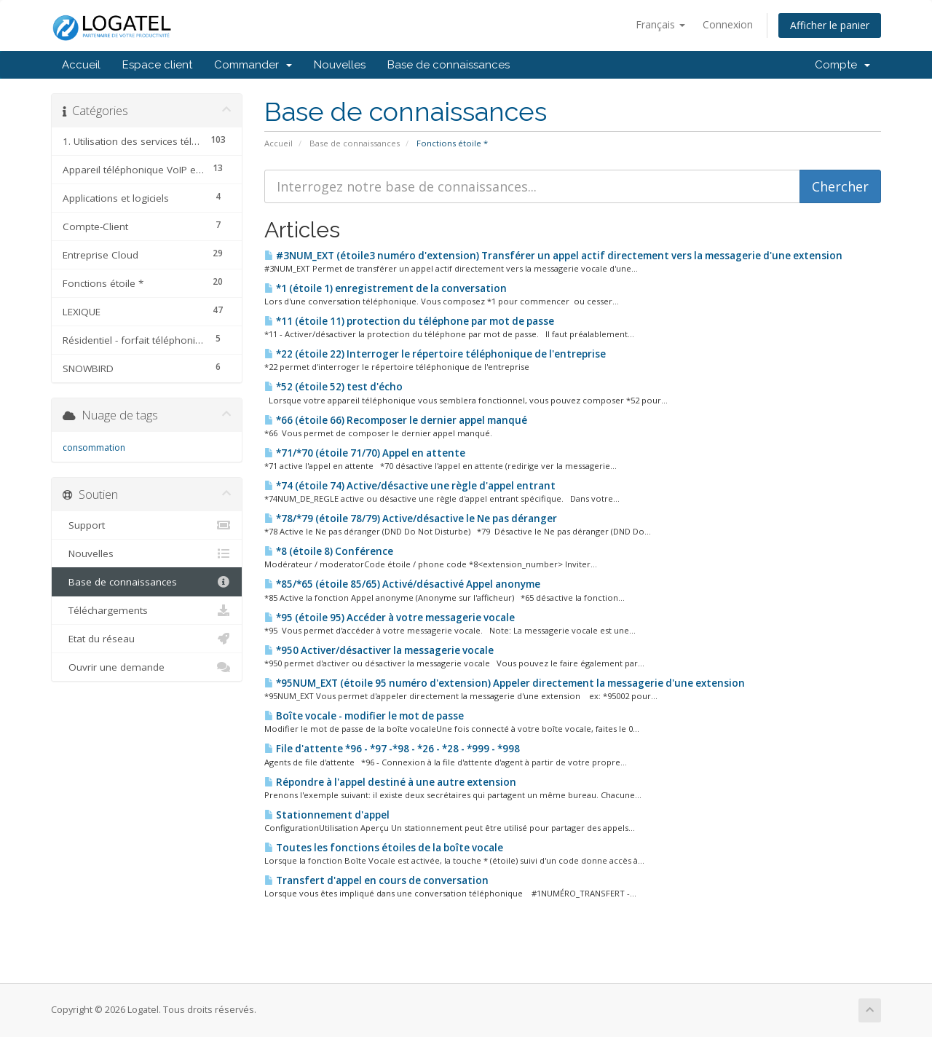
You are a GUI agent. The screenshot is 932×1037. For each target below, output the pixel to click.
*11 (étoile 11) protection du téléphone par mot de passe (409, 321)
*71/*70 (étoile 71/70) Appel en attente (364, 453)
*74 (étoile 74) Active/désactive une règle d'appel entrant (410, 485)
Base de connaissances (448, 64)
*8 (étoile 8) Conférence (328, 551)
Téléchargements (147, 610)
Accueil (81, 64)
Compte (842, 64)
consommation (94, 447)
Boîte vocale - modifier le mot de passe (364, 715)
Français (660, 24)
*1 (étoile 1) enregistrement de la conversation (385, 288)
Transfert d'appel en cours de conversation (376, 880)
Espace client (157, 64)
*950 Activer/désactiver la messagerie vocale (379, 650)
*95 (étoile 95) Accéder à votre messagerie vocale (389, 617)
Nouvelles (340, 64)
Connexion (728, 24)
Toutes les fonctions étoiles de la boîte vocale (383, 847)
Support (147, 525)
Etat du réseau (147, 638)
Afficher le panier (829, 25)
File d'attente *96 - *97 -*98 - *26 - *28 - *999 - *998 (392, 748)
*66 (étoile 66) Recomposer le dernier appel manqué (395, 420)
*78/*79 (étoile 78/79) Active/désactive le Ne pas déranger (410, 518)
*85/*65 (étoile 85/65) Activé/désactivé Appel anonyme (402, 584)
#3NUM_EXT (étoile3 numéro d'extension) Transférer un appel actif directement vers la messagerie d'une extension (553, 255)
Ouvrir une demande (147, 667)
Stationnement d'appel (327, 814)
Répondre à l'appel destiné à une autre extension (390, 782)
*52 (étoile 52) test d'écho (333, 386)
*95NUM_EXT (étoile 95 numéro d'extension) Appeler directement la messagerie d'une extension (504, 683)
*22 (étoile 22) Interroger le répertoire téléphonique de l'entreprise (435, 353)
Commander (253, 64)
